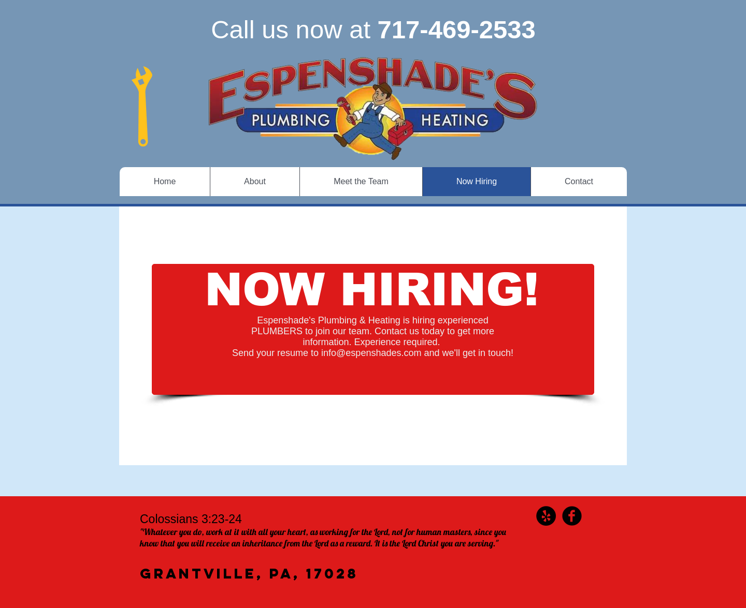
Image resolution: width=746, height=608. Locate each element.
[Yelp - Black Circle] (546, 516)
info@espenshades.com (371, 353)
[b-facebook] (572, 516)
